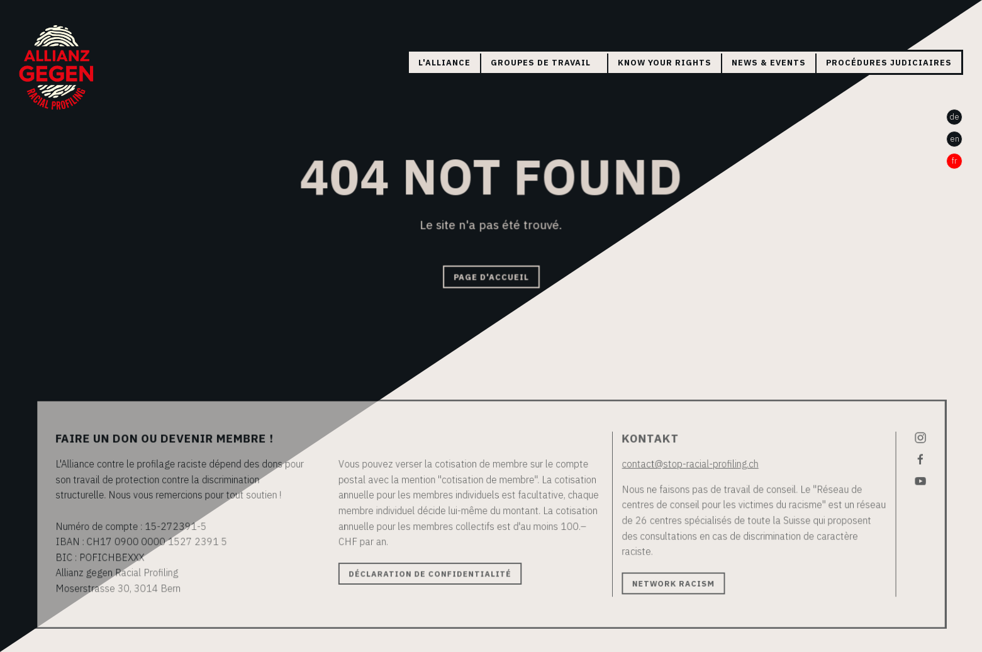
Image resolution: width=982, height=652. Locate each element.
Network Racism (668, 582)
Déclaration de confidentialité (431, 573)
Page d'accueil (491, 276)
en (954, 138)
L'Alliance (444, 62)
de (954, 116)
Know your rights (664, 62)
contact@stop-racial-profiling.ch (685, 465)
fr (954, 160)
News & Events (769, 62)
